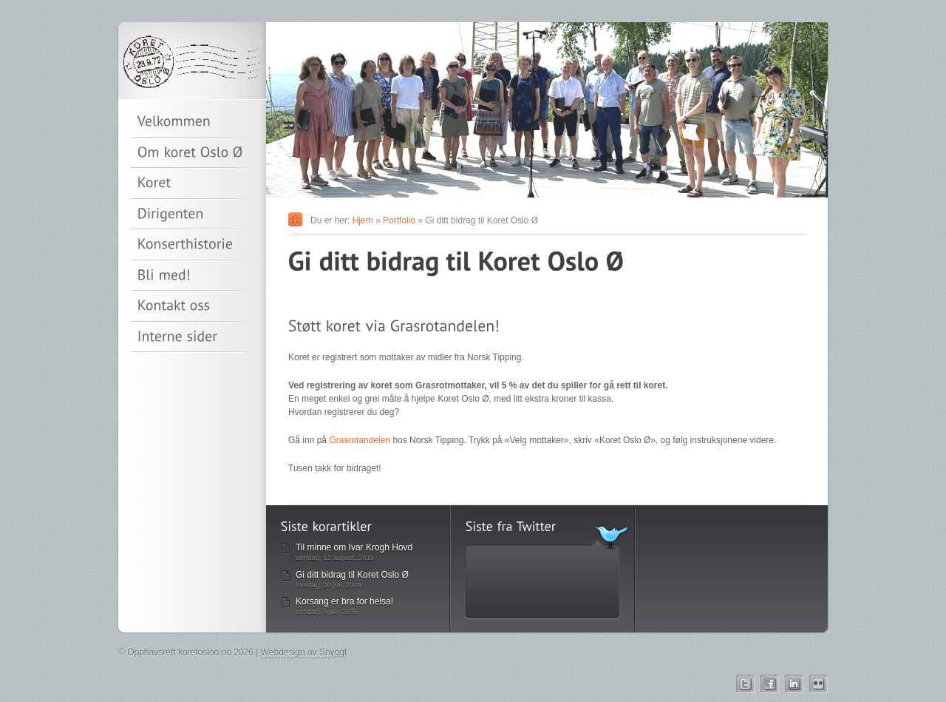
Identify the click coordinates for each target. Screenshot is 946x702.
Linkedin (794, 684)
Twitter (745, 684)
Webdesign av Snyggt (304, 652)
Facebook (769, 684)
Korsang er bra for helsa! (344, 601)
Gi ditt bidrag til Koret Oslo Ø (352, 575)
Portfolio (399, 220)
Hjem (363, 220)
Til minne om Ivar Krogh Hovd (354, 547)
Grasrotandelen (359, 440)
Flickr (818, 684)
